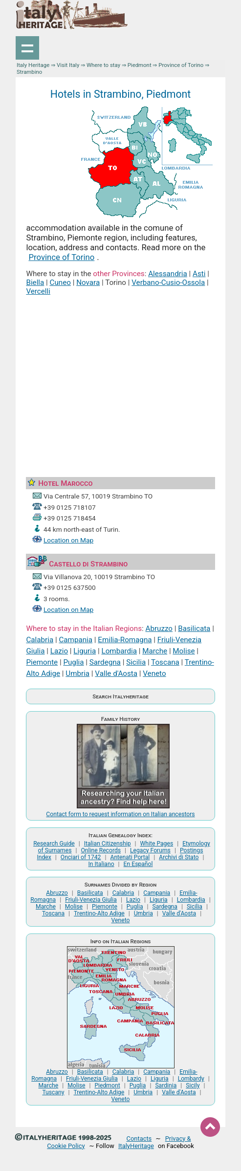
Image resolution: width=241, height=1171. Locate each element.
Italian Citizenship (107, 843)
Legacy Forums (150, 850)
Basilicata (194, 628)
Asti (199, 273)
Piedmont (140, 65)
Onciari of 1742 (81, 857)
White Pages (157, 843)
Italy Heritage (33, 65)
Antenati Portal (130, 857)
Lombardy (191, 1078)
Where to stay (103, 65)
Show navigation (27, 48)
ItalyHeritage (136, 1145)
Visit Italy (68, 65)
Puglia (73, 662)
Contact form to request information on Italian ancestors (120, 814)
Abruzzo (159, 628)
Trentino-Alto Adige (99, 913)
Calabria (39, 639)
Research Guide (54, 843)
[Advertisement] (120, 375)
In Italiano (101, 864)
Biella (35, 282)
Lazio (59, 651)
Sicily (192, 1085)
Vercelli (38, 291)
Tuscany (53, 1092)
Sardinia (165, 1085)
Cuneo (60, 282)
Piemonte (42, 662)
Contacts (139, 1138)
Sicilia (136, 662)
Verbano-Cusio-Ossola (168, 282)
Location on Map (68, 540)
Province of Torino (180, 65)
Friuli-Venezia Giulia (91, 899)
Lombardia (118, 651)
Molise (184, 651)
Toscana (165, 662)
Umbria (77, 673)
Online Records (101, 850)
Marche (154, 651)
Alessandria (167, 273)
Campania (75, 639)
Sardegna (105, 662)
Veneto (154, 673)
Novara (88, 282)
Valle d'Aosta (116, 673)
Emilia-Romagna (125, 639)
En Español (138, 864)
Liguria (84, 651)
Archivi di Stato (178, 857)
